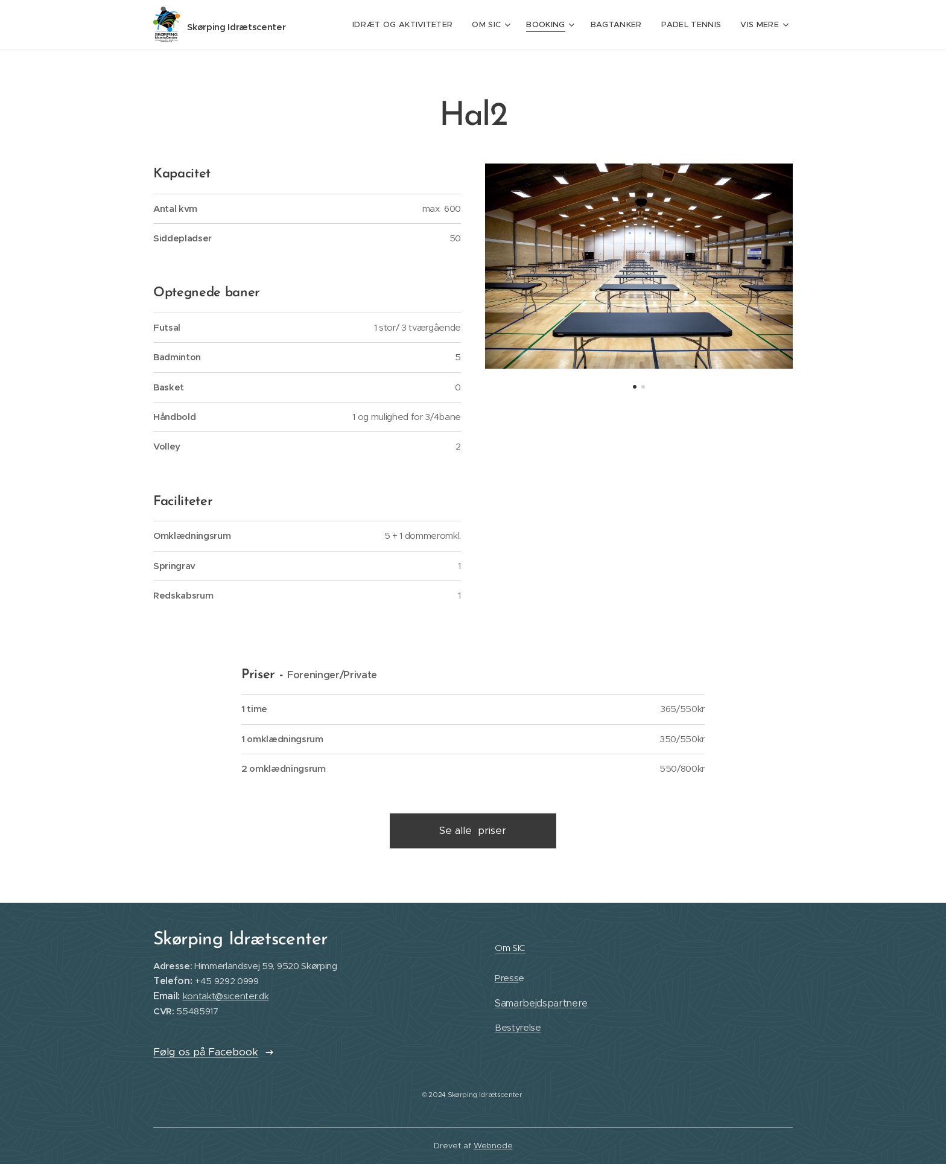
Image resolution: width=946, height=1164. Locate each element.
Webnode (493, 1145)
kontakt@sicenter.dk (226, 996)
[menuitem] (408, 25)
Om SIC (510, 947)
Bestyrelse (518, 1027)
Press (506, 978)
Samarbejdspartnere (541, 1002)
